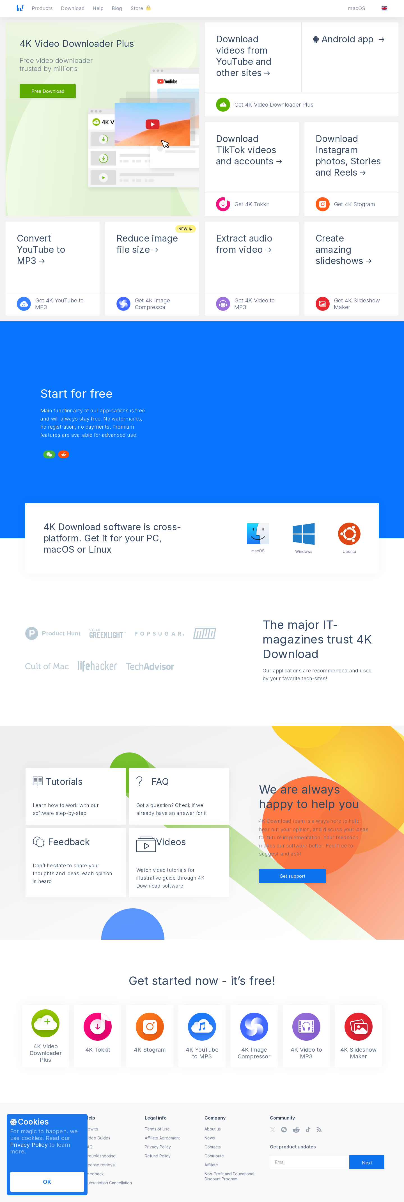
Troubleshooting (100, 1155)
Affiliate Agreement (162, 1138)
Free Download (47, 91)
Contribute (214, 1155)
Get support (292, 876)
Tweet (46, 453)
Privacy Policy (29, 1144)
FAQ (89, 1146)
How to (91, 1129)
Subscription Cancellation (108, 1182)
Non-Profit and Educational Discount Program (229, 1176)
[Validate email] (366, 1162)
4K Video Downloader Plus (77, 43)
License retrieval (100, 1164)
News (210, 1138)
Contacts (213, 1146)
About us (213, 1129)
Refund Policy (158, 1155)
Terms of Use (157, 1129)
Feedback (94, 1173)
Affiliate (211, 1164)
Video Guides (97, 1138)
